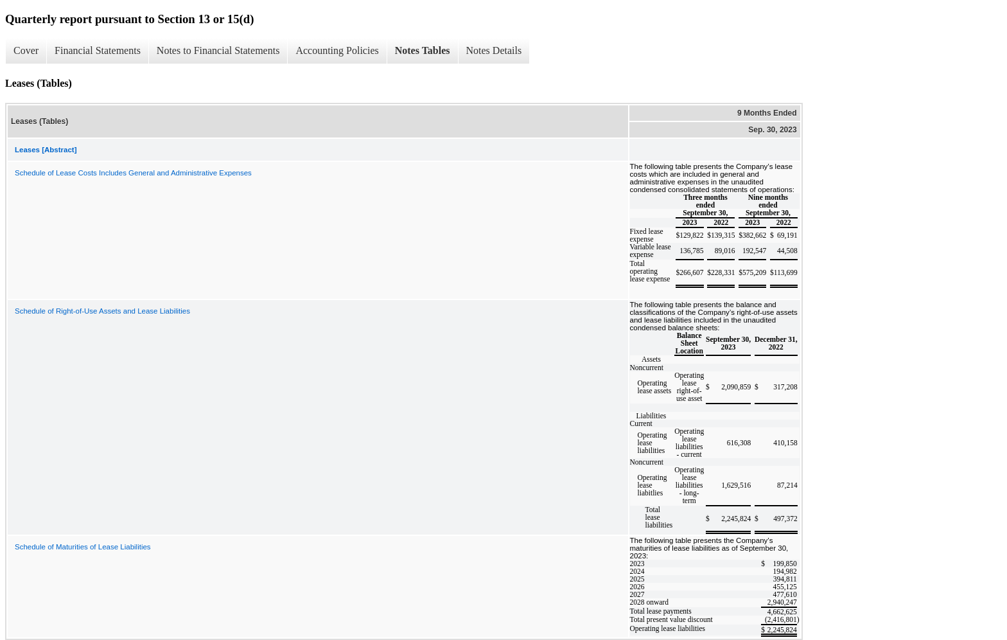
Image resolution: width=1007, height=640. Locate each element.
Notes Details (494, 50)
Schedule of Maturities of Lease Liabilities (83, 547)
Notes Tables (422, 50)
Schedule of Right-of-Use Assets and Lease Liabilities (102, 311)
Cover (26, 50)
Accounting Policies (336, 50)
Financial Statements (98, 50)
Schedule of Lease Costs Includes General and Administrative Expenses (133, 173)
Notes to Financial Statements (218, 50)
